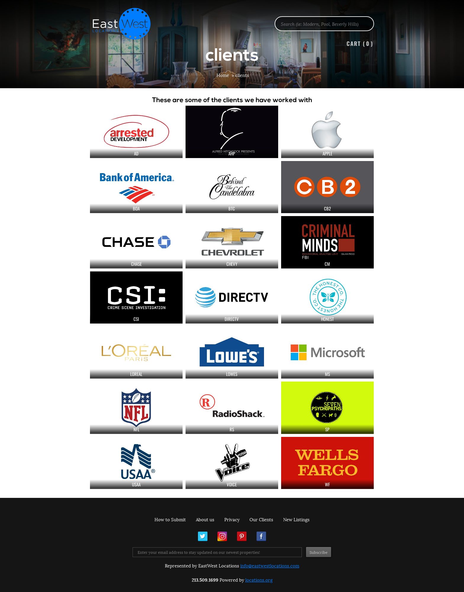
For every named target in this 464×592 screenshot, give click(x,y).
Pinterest (241, 536)
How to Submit (170, 519)
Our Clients (261, 519)
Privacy (232, 519)
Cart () (360, 43)
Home (223, 74)
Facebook (261, 536)
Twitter (202, 536)
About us (205, 519)
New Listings (296, 519)
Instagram (222, 536)
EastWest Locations (125, 23)
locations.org (259, 579)
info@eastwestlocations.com (269, 565)
